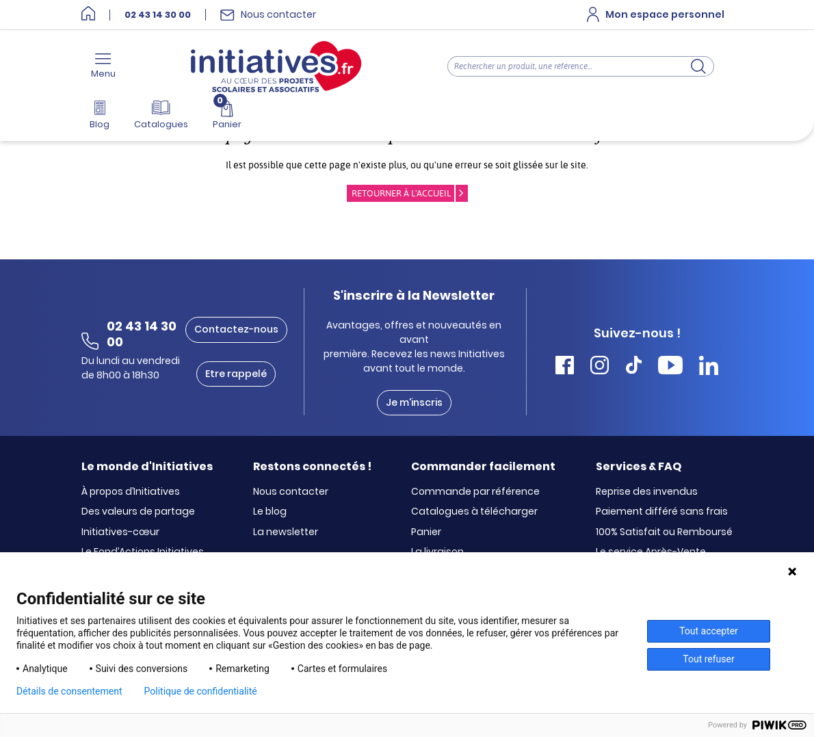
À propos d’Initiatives (130, 492)
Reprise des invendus (647, 492)
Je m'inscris (414, 402)
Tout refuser (708, 659)
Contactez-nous (236, 329)
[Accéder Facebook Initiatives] (564, 367)
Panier (426, 532)
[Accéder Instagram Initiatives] (599, 367)
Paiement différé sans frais (662, 512)
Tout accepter (708, 630)
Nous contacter (290, 492)
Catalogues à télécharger (474, 512)
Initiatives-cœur (120, 532)
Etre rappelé (236, 373)
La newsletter (285, 532)
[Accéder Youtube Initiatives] (670, 367)
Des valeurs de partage (138, 512)
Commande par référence (475, 492)
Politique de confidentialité (200, 691)
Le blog (270, 512)
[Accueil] (88, 14)
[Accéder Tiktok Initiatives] (634, 367)
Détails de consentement (69, 691)
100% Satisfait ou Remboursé (664, 532)
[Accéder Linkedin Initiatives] (708, 367)
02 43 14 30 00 (157, 15)
